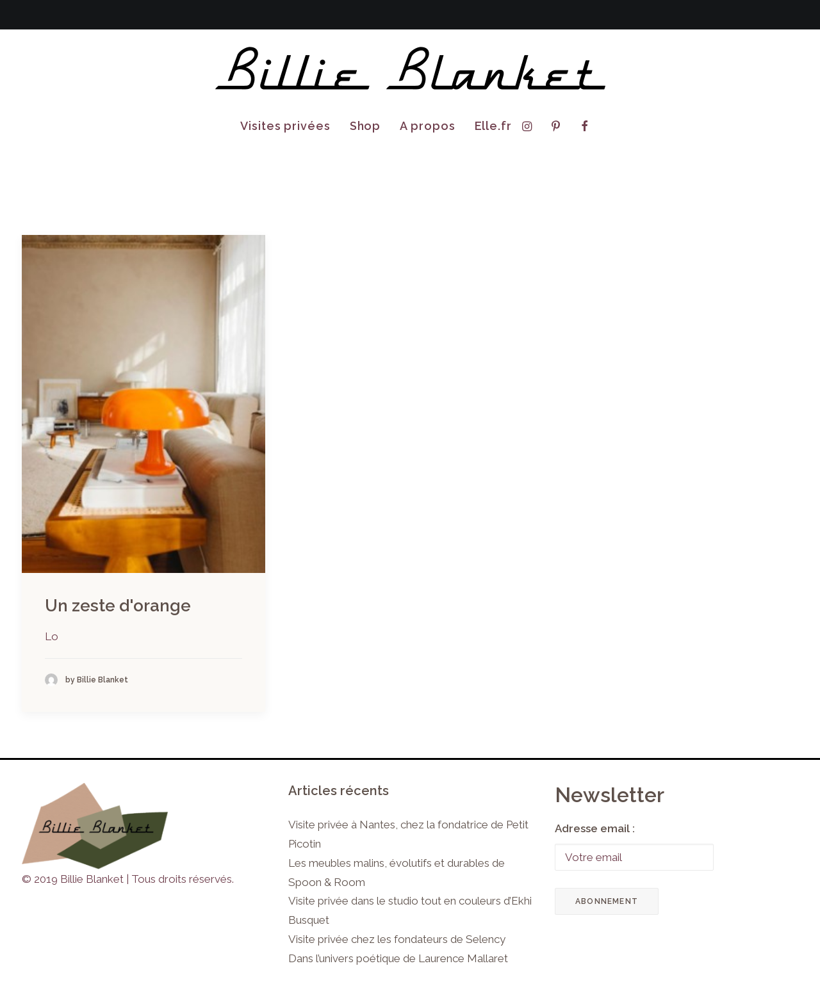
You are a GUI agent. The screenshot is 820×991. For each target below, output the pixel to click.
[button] (530, 126)
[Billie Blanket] (410, 69)
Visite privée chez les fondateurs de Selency (396, 939)
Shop (365, 126)
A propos (427, 126)
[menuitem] (285, 126)
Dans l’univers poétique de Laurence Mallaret (398, 958)
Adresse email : (595, 828)
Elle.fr (493, 126)
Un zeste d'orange (118, 605)
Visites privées (285, 126)
